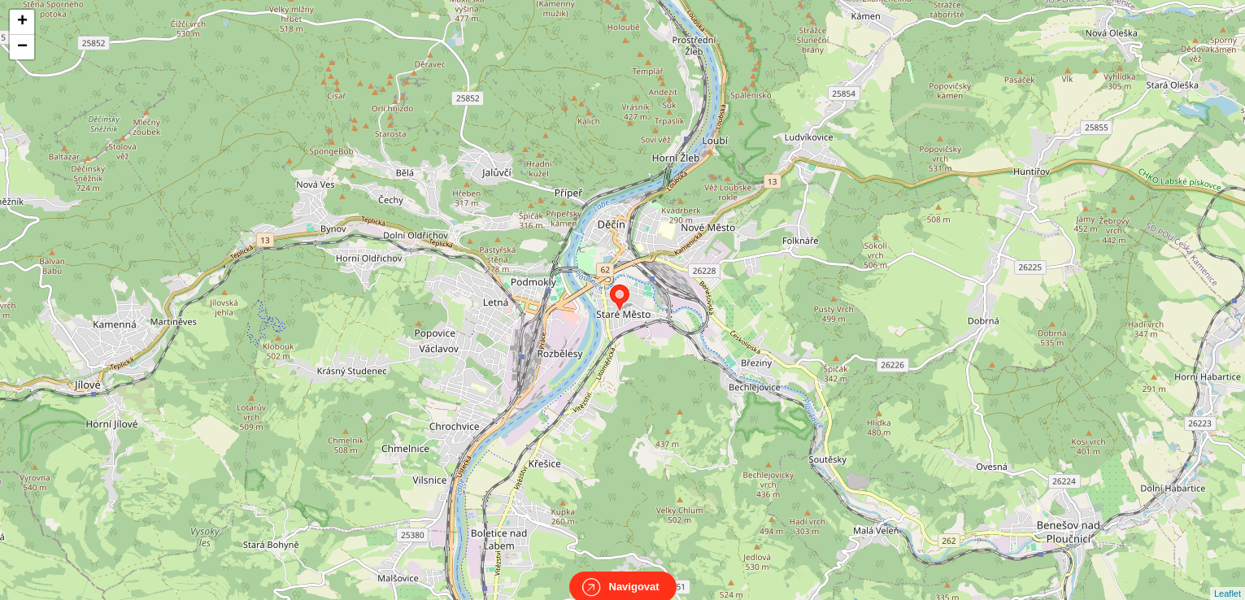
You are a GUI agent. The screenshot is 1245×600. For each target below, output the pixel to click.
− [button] (22, 47)
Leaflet (1227, 579)
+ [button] (22, 22)
